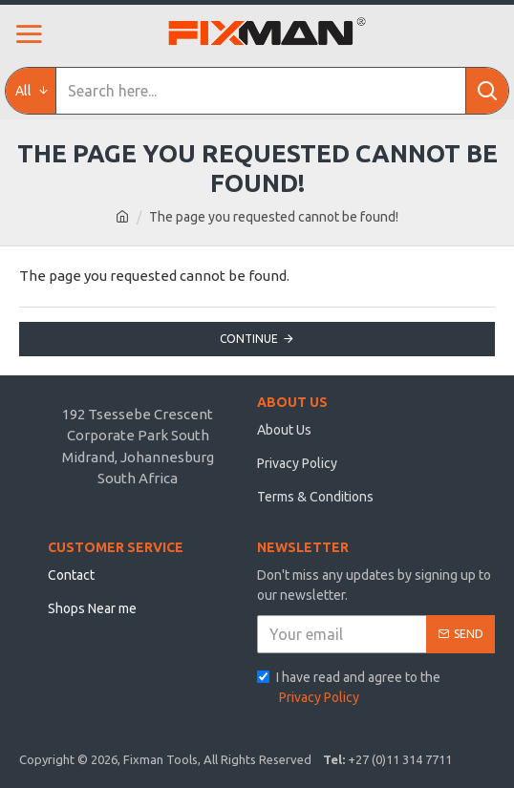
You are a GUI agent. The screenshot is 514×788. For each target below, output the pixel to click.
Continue (249, 338)
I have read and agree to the (348, 689)
